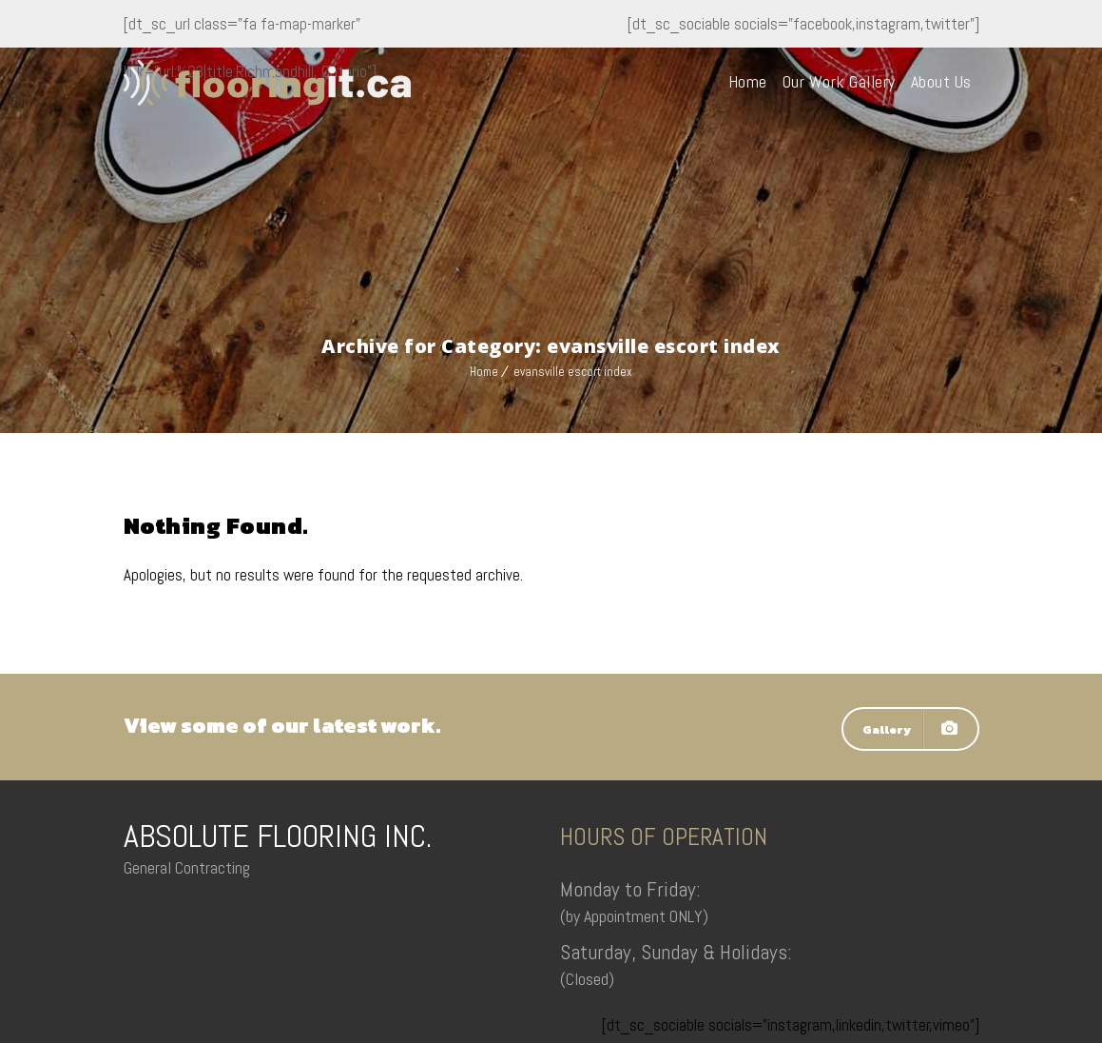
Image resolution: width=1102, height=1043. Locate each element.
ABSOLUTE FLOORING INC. (278, 836)
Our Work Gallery (839, 81)
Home (747, 81)
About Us (941, 81)
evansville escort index (572, 372)
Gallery (909, 729)
